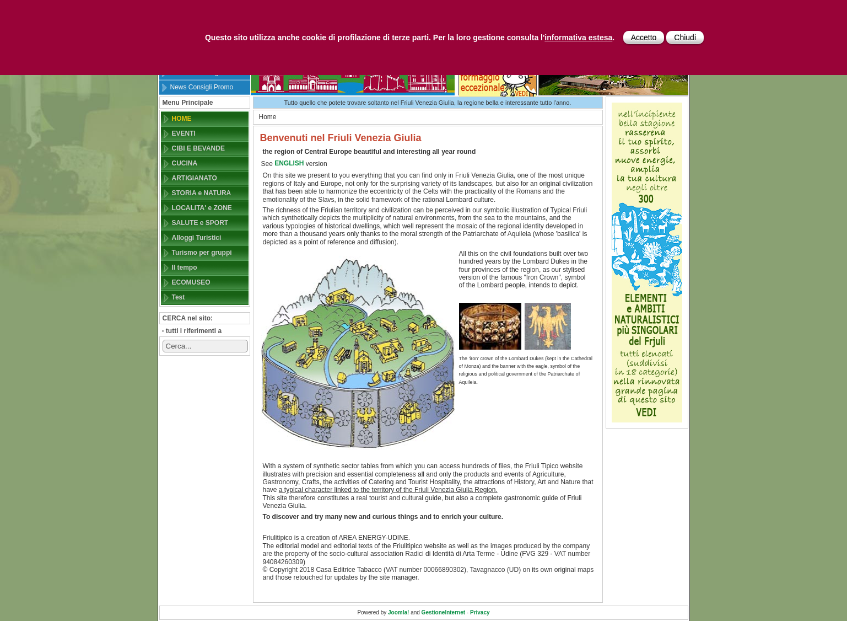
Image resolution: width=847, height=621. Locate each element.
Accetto (644, 37)
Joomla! (398, 612)
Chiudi (685, 37)
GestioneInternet (443, 612)
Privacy (480, 612)
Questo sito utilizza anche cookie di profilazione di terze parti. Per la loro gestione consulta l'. (409, 37)
